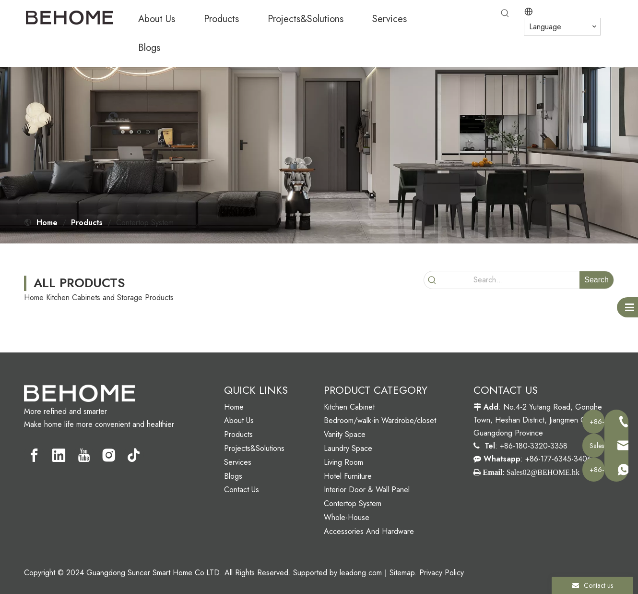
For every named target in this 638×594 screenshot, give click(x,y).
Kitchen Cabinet (349, 406)
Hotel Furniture (348, 476)
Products (238, 434)
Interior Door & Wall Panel (367, 489)
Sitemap (402, 572)
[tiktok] (134, 455)
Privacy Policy (441, 572)
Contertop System (352, 503)
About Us (239, 420)
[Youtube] (84, 455)
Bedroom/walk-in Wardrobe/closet (380, 420)
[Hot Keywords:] (505, 13)
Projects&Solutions (254, 448)
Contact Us (241, 489)
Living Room (343, 462)
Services (237, 462)
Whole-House (346, 517)
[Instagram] (109, 455)
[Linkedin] (59, 455)
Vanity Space (345, 434)
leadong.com (361, 572)
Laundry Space (348, 448)
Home (234, 406)
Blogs (233, 476)
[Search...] (509, 280)
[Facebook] (34, 455)
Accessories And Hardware (369, 531)
